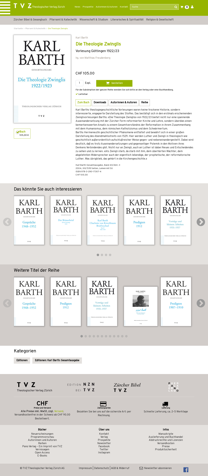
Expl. (88, 83)
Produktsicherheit (166, 449)
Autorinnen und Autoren (42, 440)
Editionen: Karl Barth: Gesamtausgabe (57, 360)
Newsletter (104, 443)
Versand (58, 411)
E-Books (42, 455)
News (77, 7)
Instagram (104, 452)
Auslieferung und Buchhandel (166, 437)
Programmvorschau (42, 437)
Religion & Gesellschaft (160, 19)
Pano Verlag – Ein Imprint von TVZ (42, 446)
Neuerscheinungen (42, 434)
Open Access (42, 452)
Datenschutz (101, 468)
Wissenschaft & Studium (93, 19)
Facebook (104, 446)
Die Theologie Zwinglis (58, 28)
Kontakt (124, 7)
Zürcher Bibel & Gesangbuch (30, 19)
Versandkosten (165, 443)
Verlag (104, 437)
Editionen (21, 360)
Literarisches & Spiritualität (126, 19)
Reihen (42, 443)
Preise (166, 446)
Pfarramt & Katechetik (63, 19)
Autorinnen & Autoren (106, 7)
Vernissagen (42, 449)
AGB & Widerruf (120, 468)
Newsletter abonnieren (155, 468)
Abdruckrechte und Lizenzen (166, 440)
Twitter (104, 449)
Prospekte (88, 7)
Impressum (85, 468)
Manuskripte (165, 434)
